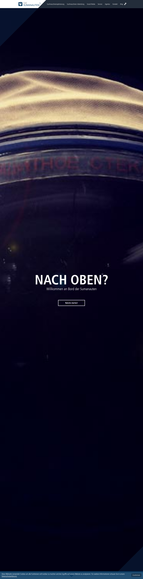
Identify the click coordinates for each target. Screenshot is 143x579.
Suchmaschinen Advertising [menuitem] (75, 4)
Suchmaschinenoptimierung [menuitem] (55, 4)
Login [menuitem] (125, 4)
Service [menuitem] (100, 4)
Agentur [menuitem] (107, 4)
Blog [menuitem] (121, 4)
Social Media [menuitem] (91, 4)
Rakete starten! (71, 303)
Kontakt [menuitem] (115, 4)
